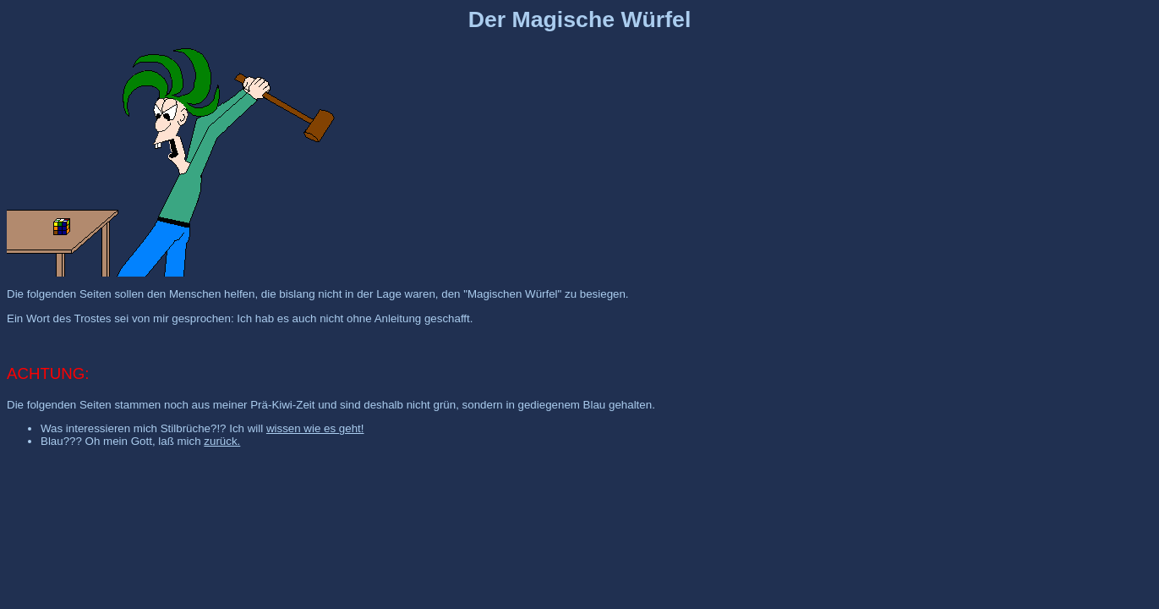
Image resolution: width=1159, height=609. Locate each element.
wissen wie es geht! (315, 428)
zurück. (222, 441)
